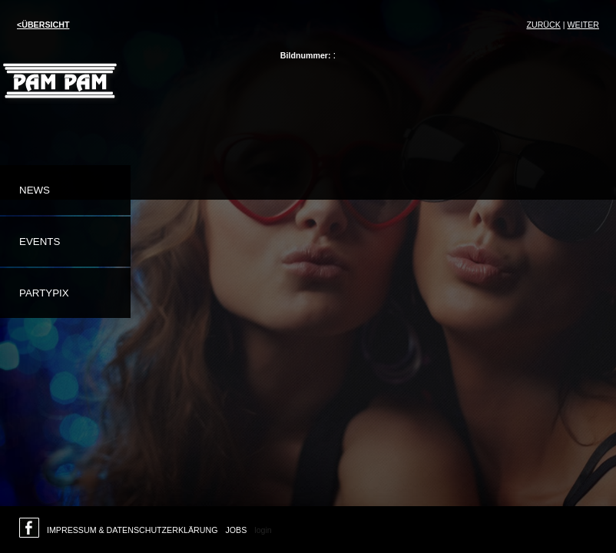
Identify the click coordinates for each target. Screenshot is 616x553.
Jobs (236, 530)
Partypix (44, 293)
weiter (583, 24)
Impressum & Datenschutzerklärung (132, 530)
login (263, 530)
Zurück (543, 24)
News (34, 190)
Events (39, 241)
